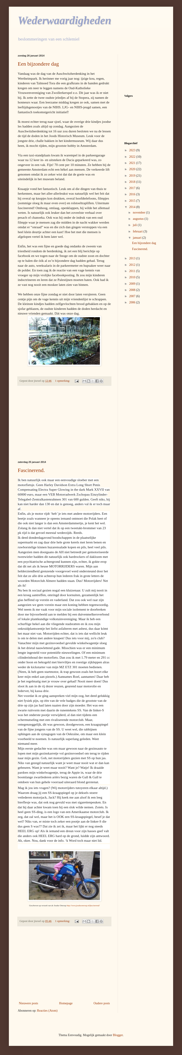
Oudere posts (102, 1003)
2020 (132, 169)
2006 (132, 302)
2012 (132, 264)
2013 (132, 258)
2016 (132, 194)
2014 (132, 207)
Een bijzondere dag (38, 64)
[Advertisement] (64, 423)
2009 (132, 283)
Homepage (66, 1003)
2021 (132, 163)
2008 (132, 290)
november (139, 212)
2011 (132, 271)
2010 (132, 277)
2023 (132, 150)
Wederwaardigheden (64, 20)
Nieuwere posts (28, 1003)
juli (135, 225)
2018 (132, 182)
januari (137, 237)
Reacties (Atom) (47, 1010)
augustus (138, 218)
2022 (132, 156)
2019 (132, 175)
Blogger (118, 1035)
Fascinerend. (31, 470)
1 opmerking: (63, 380)
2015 (132, 200)
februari (138, 231)
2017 (132, 188)
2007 (132, 296)
